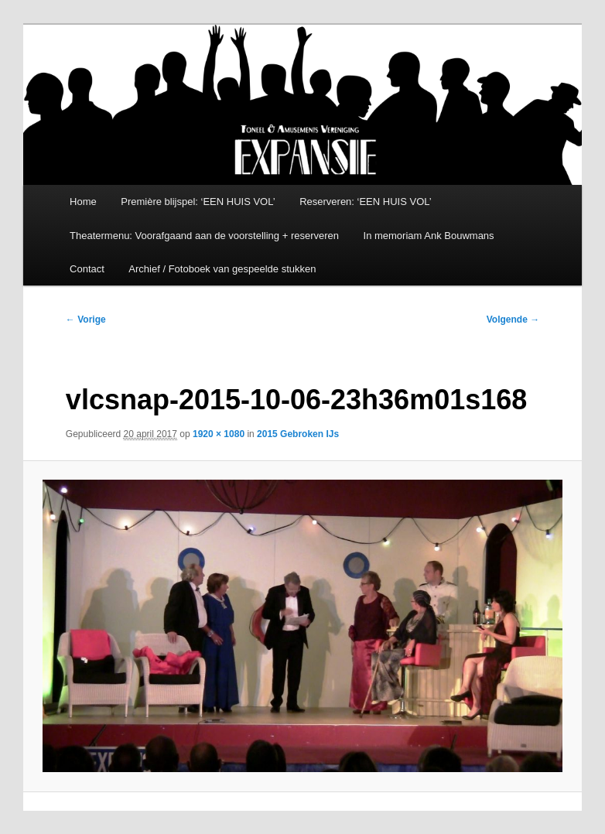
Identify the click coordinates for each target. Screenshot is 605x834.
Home (83, 201)
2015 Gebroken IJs (298, 434)
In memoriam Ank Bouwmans (429, 235)
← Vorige (86, 319)
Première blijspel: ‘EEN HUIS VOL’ (198, 201)
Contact (87, 269)
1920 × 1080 (218, 434)
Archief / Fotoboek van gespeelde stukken (222, 269)
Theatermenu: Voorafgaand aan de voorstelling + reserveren (204, 235)
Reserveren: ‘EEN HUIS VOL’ (365, 201)
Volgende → (513, 319)
